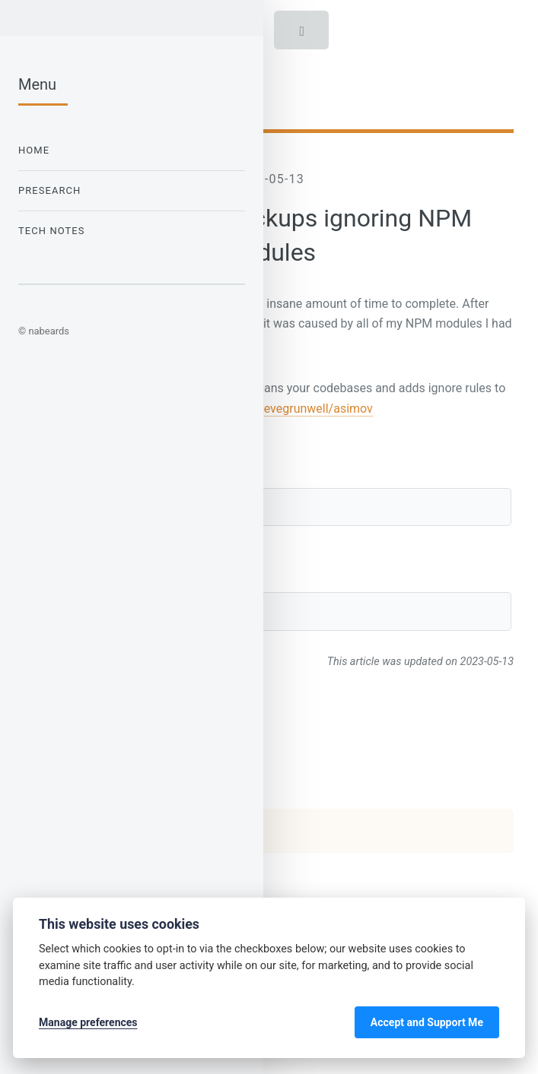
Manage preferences (88, 1022)
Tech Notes (51, 230)
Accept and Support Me (427, 1022)
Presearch (49, 190)
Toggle (302, 34)
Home (33, 150)
